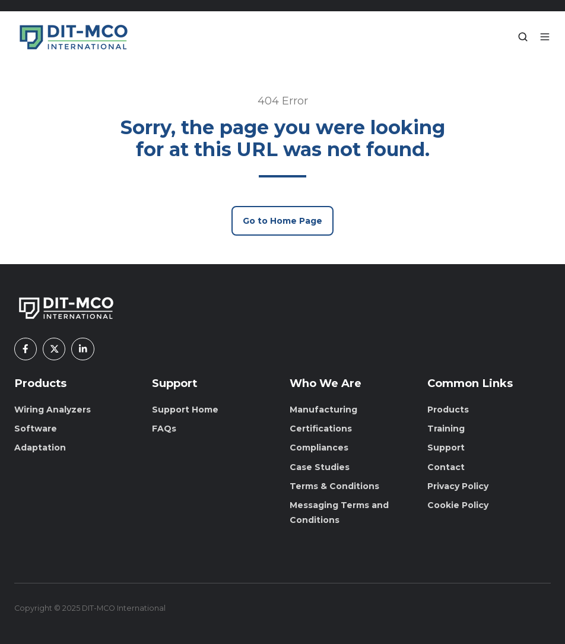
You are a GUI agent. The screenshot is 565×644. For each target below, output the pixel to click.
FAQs (164, 428)
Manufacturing (323, 409)
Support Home (185, 409)
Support (446, 447)
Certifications (321, 428)
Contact (446, 467)
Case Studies (320, 467)
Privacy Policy (457, 486)
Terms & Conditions (334, 486)
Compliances (319, 447)
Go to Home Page (282, 220)
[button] (523, 37)
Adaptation (40, 447)
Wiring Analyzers (52, 409)
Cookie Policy (457, 505)
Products (40, 383)
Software (35, 428)
